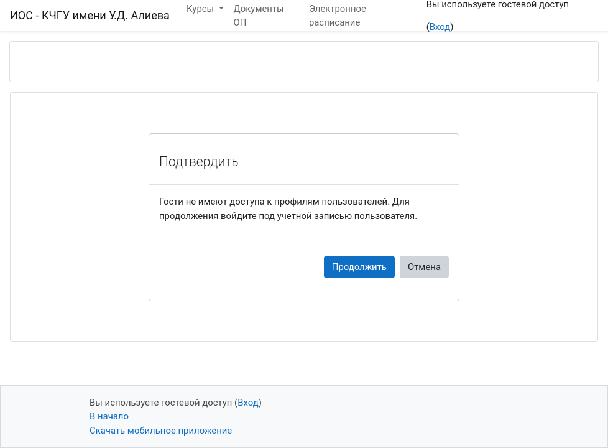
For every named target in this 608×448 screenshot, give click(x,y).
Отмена (424, 267)
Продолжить (359, 267)
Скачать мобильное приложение (161, 430)
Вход (440, 26)
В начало (109, 416)
